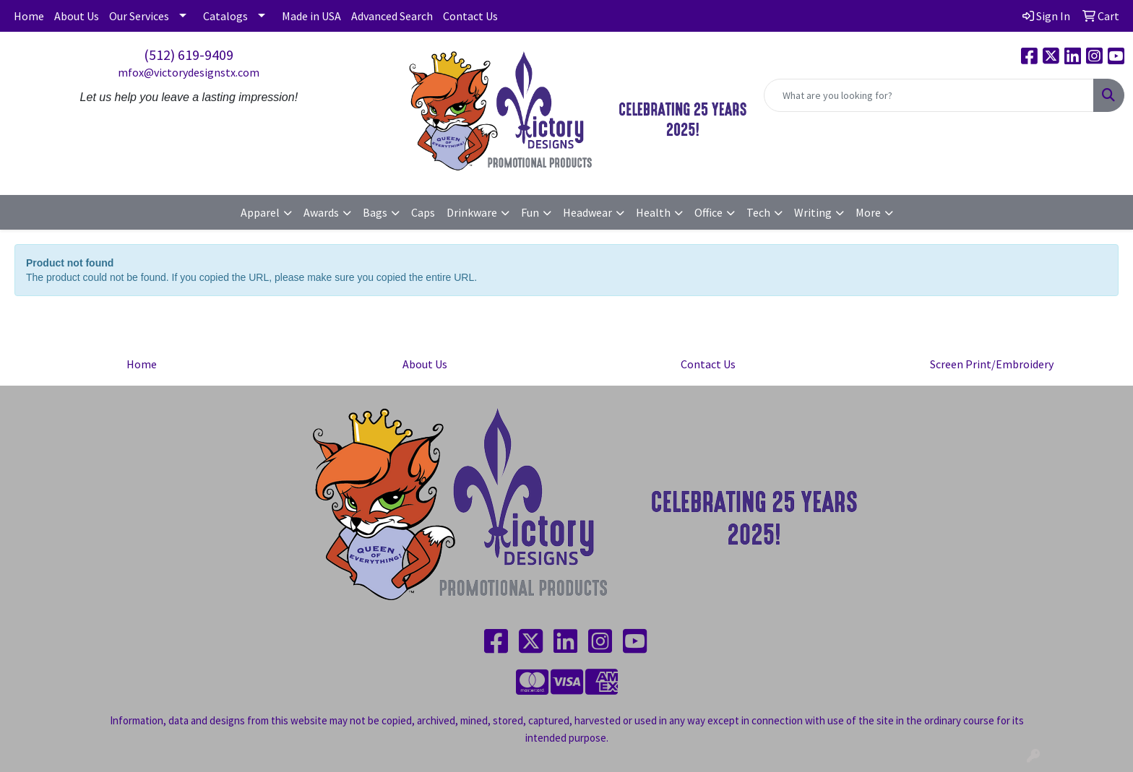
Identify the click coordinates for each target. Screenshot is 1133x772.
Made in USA (311, 16)
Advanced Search (392, 16)
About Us (76, 16)
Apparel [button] (260, 212)
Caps (423, 212)
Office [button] (708, 212)
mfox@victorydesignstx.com (188, 72)
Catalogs (225, 16)
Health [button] (653, 212)
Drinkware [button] (472, 212)
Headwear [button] (587, 212)
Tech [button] (758, 212)
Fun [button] (530, 212)
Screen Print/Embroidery (992, 364)
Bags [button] (375, 212)
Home (29, 16)
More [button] (868, 212)
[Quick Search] (929, 95)
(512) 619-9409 (188, 54)
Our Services (139, 16)
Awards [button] (321, 212)
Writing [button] (813, 212)
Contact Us (470, 16)
